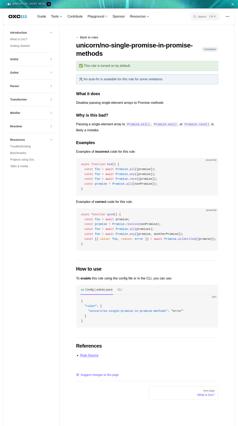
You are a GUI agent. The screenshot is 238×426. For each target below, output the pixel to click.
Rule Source (89, 355)
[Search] (205, 16)
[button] (31, 32)
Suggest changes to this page (97, 374)
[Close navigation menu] (232, 4)
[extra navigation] (227, 16)
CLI (119, 289)
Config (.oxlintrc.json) (99, 289)
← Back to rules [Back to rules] (87, 37)
